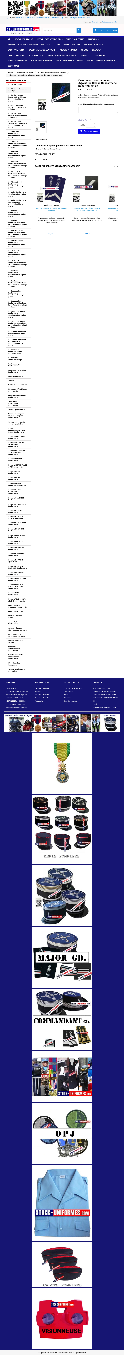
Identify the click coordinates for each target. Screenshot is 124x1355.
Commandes (68, 691)
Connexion (95, 22)
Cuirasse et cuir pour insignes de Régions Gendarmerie (16, 416)
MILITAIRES (92, 39)
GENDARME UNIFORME (24, 39)
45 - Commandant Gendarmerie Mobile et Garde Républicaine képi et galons (17, 304)
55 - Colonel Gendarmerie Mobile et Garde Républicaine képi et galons (17, 342)
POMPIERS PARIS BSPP (17, 61)
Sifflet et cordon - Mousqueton (14, 664)
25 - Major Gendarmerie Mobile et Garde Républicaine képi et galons (17, 203)
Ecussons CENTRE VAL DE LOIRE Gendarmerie (17, 466)
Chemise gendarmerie (16, 410)
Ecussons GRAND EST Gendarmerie (16, 499)
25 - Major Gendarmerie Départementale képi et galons (17, 194)
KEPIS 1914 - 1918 (36, 55)
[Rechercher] (62, 30)
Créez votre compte (109, 22)
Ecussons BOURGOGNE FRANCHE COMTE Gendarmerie (16, 452)
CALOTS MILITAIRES (16, 50)
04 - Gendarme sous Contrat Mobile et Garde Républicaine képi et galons (17, 98)
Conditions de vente (42, 688)
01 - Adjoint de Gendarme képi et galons (17, 90)
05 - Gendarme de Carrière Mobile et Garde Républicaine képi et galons (17, 124)
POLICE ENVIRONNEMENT (41, 61)
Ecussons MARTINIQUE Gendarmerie (16, 536)
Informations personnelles (73, 688)
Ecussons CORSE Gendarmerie (14, 472)
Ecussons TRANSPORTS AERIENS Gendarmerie (17, 600)
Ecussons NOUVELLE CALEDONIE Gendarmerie (17, 567)
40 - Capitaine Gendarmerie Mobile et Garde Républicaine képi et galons (17, 284)
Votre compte (71, 683)
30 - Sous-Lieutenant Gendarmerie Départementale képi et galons (17, 243)
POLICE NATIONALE (64, 61)
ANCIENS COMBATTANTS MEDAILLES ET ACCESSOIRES (30, 45)
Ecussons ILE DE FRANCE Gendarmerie (17, 524)
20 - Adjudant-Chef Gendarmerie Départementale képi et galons (17, 185)
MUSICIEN (85, 55)
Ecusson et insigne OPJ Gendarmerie (16, 437)
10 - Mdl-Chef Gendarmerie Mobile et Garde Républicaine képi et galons (17, 144)
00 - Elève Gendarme (15, 85)
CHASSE (84, 50)
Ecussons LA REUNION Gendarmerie (16, 530)
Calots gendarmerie (15, 376)
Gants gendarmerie (15, 611)
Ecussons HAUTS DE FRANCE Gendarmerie (16, 517)
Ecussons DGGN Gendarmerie (14, 478)
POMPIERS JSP (100, 55)
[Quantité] (89, 125)
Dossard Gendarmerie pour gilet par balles (16, 423)
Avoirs (66, 695)
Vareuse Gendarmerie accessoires (16, 670)
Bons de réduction (70, 701)
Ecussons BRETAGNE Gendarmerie (15, 460)
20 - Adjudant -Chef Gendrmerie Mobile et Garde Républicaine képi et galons (17, 175)
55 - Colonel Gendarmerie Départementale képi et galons (17, 333)
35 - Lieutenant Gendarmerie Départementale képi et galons (17, 253)
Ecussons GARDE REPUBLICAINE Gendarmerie (14, 492)
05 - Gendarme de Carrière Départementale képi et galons (17, 115)
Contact (97, 683)
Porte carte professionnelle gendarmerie (14, 648)
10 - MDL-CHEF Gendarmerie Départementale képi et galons (17, 134)
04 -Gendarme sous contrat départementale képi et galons (17, 107)
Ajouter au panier (89, 131)
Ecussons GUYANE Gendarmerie (15, 511)
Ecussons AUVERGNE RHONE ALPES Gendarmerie (16, 444)
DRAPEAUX (96, 50)
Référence (82, 90)
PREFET (80, 61)
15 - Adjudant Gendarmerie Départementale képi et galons (17, 154)
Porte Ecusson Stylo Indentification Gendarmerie (15, 657)
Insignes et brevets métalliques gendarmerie (17, 629)
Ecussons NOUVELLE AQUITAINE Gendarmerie (17, 561)
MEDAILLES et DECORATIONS (49, 39)
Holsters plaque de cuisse (15, 617)
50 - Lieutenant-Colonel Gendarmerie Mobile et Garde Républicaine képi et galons (17, 324)
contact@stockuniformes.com (79, 18)
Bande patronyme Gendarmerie (14, 365)
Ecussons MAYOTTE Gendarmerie (15, 542)
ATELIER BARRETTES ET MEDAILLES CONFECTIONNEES (79, 45)
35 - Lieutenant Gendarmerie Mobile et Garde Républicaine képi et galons (17, 263)
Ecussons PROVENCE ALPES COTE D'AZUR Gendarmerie (15, 587)
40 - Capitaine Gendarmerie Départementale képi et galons (17, 274)
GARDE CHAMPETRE (16, 55)
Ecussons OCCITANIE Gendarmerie (15, 573)
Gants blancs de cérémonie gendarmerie (17, 606)
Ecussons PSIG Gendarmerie (13, 594)
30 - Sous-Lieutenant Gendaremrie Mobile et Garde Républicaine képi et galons (17, 233)
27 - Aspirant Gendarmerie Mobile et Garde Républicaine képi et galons (17, 223)
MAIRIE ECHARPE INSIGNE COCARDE (62, 55)
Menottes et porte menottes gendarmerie (16, 635)
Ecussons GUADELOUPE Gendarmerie (17, 505)
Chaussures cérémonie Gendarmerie (17, 396)
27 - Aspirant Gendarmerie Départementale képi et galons (17, 213)
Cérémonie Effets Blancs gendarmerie (17, 390)
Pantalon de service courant (15, 641)
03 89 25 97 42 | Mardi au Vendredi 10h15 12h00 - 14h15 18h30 (37, 18)
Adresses (67, 698)
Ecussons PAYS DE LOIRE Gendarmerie (17, 579)
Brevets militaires (68, 50)
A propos (38, 691)
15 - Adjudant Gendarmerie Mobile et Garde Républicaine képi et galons (17, 165)
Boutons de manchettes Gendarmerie (17, 371)
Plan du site (39, 701)
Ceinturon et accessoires (17, 385)
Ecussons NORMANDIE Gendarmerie (16, 555)
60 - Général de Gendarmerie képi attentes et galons (15, 351)
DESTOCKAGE (13, 66)
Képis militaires (11, 688)
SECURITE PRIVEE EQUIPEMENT (100, 61)
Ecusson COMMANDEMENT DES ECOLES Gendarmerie (16, 430)
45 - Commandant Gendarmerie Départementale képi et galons (17, 294)
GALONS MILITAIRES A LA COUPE (42, 50)
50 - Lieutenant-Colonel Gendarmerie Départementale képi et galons (17, 314)
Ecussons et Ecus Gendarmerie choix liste (17, 484)
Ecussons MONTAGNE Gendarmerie (16, 548)
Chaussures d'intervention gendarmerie (13, 403)
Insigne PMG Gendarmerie (13, 623)
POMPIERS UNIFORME (75, 39)
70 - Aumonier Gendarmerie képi (15, 359)
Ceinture (11, 380)
